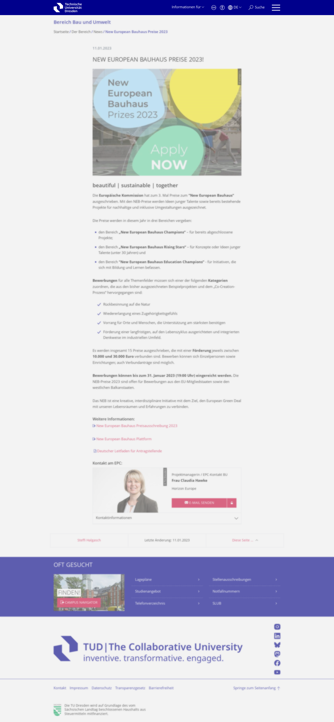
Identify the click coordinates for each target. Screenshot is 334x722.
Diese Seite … (242, 540)
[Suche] (256, 8)
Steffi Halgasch (89, 540)
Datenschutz (102, 688)
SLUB (217, 604)
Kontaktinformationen (114, 518)
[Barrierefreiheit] (222, 7)
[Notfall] (213, 7)
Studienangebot (148, 591)
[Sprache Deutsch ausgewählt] (234, 8)
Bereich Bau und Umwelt (82, 23)
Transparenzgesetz (130, 688)
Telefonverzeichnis (150, 604)
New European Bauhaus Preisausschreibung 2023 (136, 426)
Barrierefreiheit (161, 688)
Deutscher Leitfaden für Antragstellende (129, 451)
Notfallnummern (226, 591)
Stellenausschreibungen (232, 580)
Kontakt (60, 688)
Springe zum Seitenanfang (254, 688)
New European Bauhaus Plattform (124, 439)
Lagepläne (143, 580)
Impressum (79, 688)
